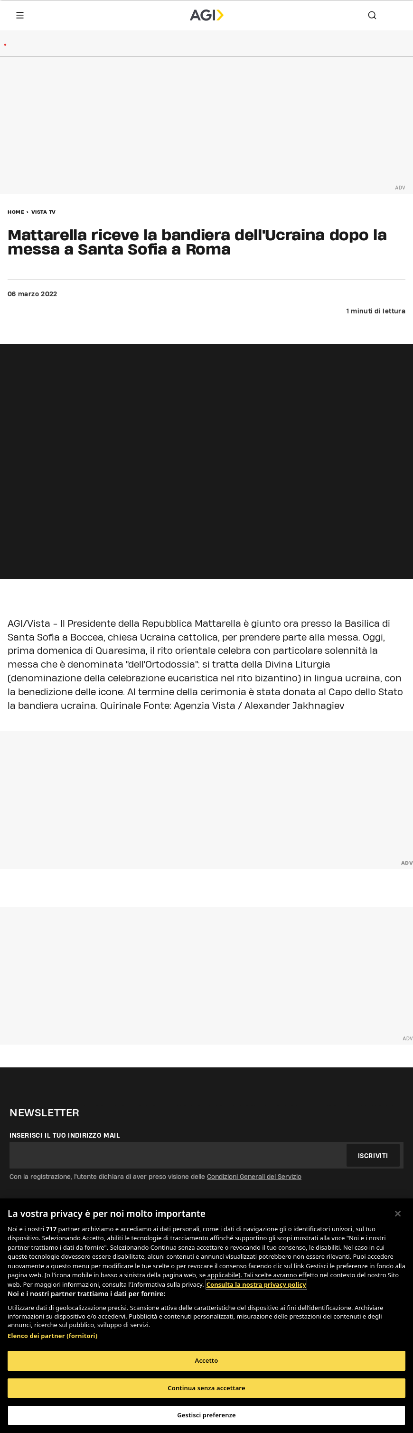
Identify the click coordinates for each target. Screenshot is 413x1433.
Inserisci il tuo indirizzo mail (64, 1135)
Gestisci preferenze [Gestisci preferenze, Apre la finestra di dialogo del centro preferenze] (206, 1415)
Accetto (206, 1360)
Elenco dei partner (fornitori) (52, 1335)
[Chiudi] (397, 1213)
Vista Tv (43, 211)
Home (16, 211)
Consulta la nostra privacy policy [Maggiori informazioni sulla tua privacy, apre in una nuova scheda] (256, 1284)
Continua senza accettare (206, 1388)
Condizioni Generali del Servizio (254, 1176)
